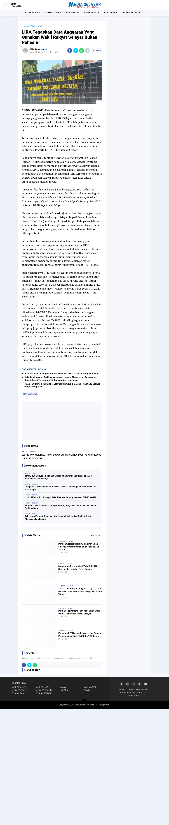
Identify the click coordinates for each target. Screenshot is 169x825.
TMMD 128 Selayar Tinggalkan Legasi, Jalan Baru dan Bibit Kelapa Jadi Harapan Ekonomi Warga (58, 477)
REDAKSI (122, 690)
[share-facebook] (69, 50)
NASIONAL (64, 690)
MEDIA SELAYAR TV (133, 12)
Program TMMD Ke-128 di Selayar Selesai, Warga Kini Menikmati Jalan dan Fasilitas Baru (60, 506)
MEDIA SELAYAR (30, 12)
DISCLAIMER (125, 692)
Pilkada (87, 690)
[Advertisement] (62, 420)
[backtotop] (84, 701)
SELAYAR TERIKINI (43, 693)
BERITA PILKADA (92, 12)
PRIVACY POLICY (140, 692)
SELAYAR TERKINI (51, 12)
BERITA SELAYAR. (43, 687)
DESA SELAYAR (72, 12)
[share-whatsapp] (81, 50)
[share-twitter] (75, 50)
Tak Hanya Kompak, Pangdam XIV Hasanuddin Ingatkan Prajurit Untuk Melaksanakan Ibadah (58, 517)
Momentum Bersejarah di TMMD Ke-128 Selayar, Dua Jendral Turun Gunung (79, 570)
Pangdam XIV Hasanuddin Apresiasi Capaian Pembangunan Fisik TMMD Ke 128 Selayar (60, 488)
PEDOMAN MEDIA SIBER (138, 690)
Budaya (63, 687)
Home (24, 26)
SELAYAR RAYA (112, 12)
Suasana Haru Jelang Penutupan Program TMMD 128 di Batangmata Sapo (61, 373)
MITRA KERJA (133, 695)
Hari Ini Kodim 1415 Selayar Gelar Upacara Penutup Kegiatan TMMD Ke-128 (60, 497)
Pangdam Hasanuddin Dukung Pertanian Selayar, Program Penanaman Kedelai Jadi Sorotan (77, 548)
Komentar (96, 50)
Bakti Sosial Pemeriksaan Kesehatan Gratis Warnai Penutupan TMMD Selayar (80, 615)
